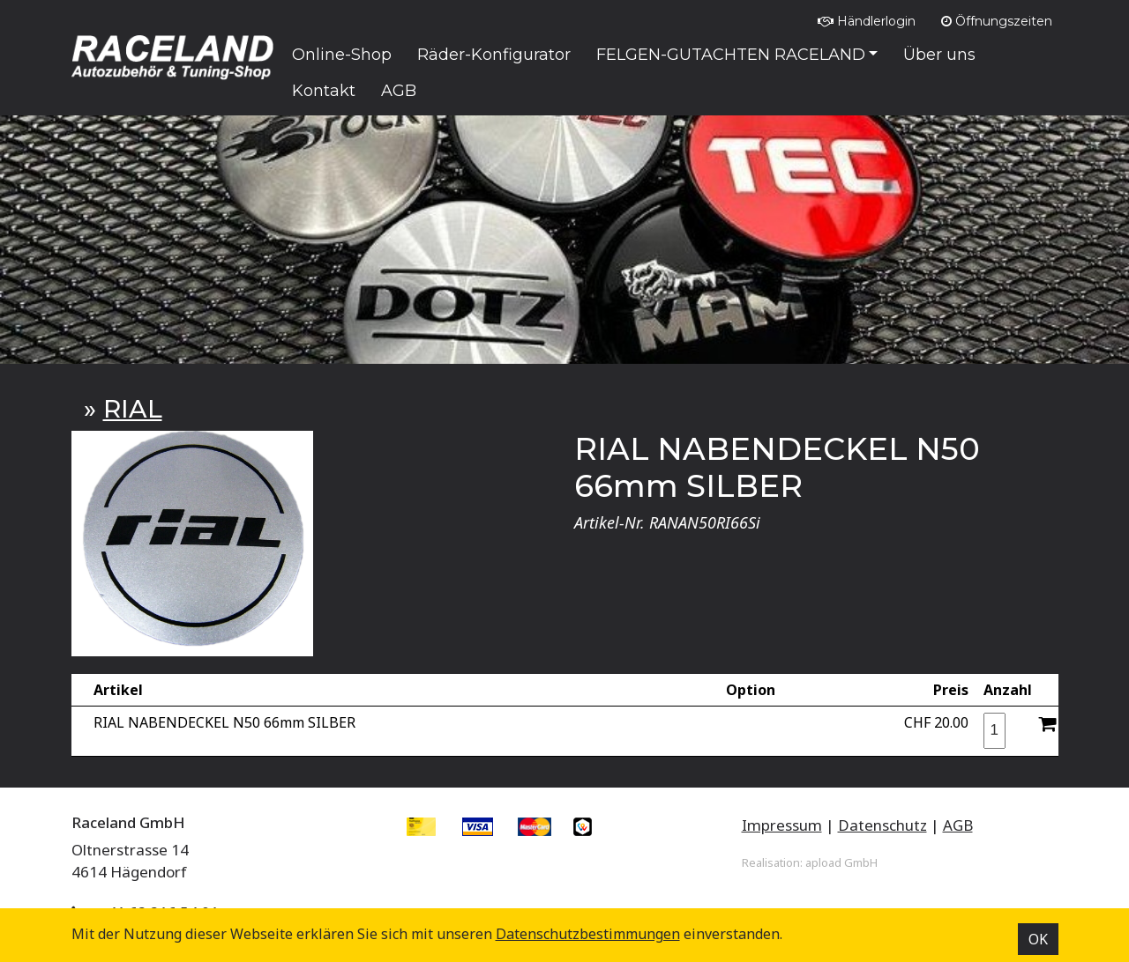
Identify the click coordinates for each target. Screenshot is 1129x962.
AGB (958, 825)
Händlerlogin (867, 21)
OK (1038, 939)
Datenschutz (882, 825)
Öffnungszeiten (996, 21)
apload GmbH (841, 862)
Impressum (782, 825)
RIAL (132, 409)
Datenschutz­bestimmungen (588, 934)
